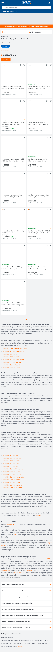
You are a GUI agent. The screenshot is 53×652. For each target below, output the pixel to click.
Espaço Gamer (14, 39)
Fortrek (24, 643)
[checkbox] (5, 46)
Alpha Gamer (37, 640)
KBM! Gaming (5, 646)
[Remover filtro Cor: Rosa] (8, 46)
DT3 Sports (45, 640)
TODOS (5, 59)
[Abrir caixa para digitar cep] (9, 11)
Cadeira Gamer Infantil (15, 640)
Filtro (4, 32)
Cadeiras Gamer (26, 39)
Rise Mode (13, 646)
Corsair (10, 643)
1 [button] (26, 319)
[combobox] (26, 7)
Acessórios (4, 640)
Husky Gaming (27, 640)
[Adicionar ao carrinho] (24, 65)
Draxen (45, 643)
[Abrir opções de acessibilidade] (46, 2)
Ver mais (19, 646)
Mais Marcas (17, 643)
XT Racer (34, 643)
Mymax (40, 643)
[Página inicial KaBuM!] (26, 2)
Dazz (29, 643)
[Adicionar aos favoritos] (20, 65)
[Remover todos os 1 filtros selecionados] (5, 50)
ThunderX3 (4, 643)
